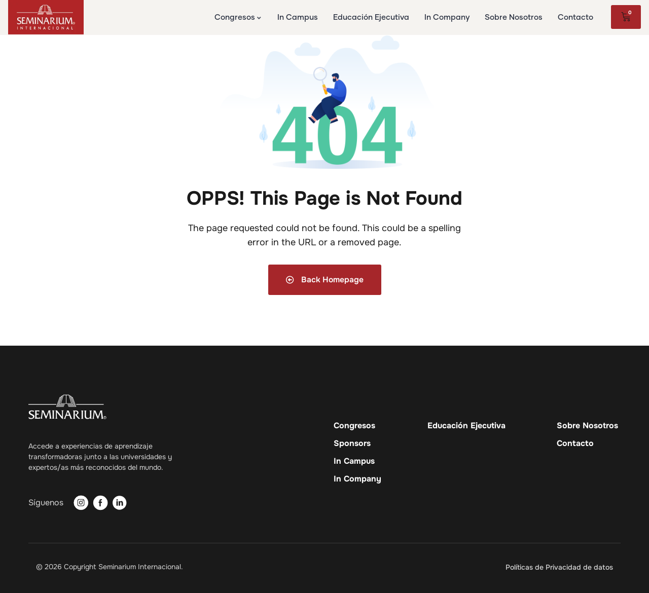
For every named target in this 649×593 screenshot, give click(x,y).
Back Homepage (324, 279)
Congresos (354, 426)
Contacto (575, 443)
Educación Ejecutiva (466, 426)
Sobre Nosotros (587, 426)
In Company (357, 479)
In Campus (354, 461)
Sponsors (352, 443)
